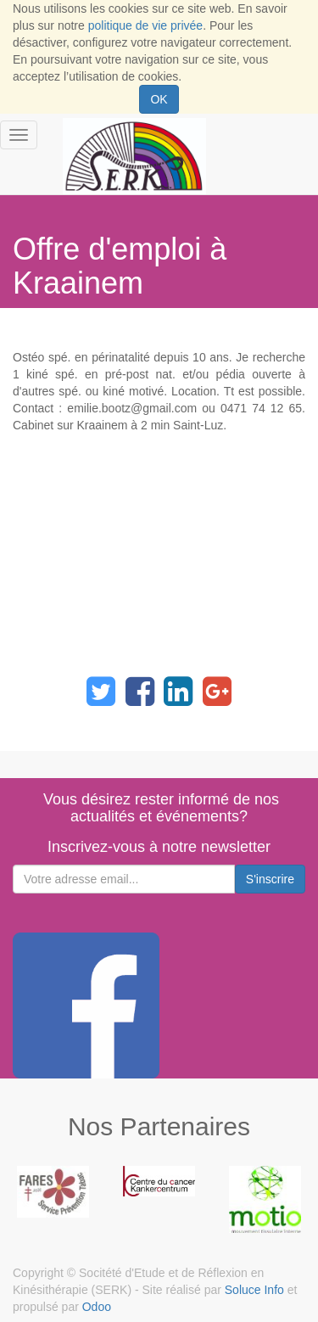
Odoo (96, 1307)
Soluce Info (254, 1290)
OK (158, 99)
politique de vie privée (145, 25)
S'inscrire (270, 879)
